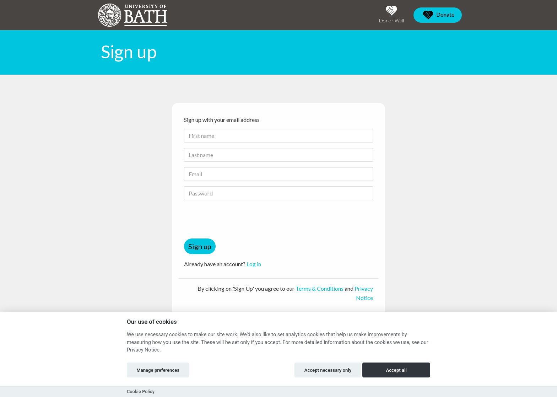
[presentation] (238, 219)
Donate (437, 15)
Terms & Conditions (320, 288)
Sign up (199, 246)
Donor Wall (391, 14)
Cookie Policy (141, 391)
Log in (254, 264)
